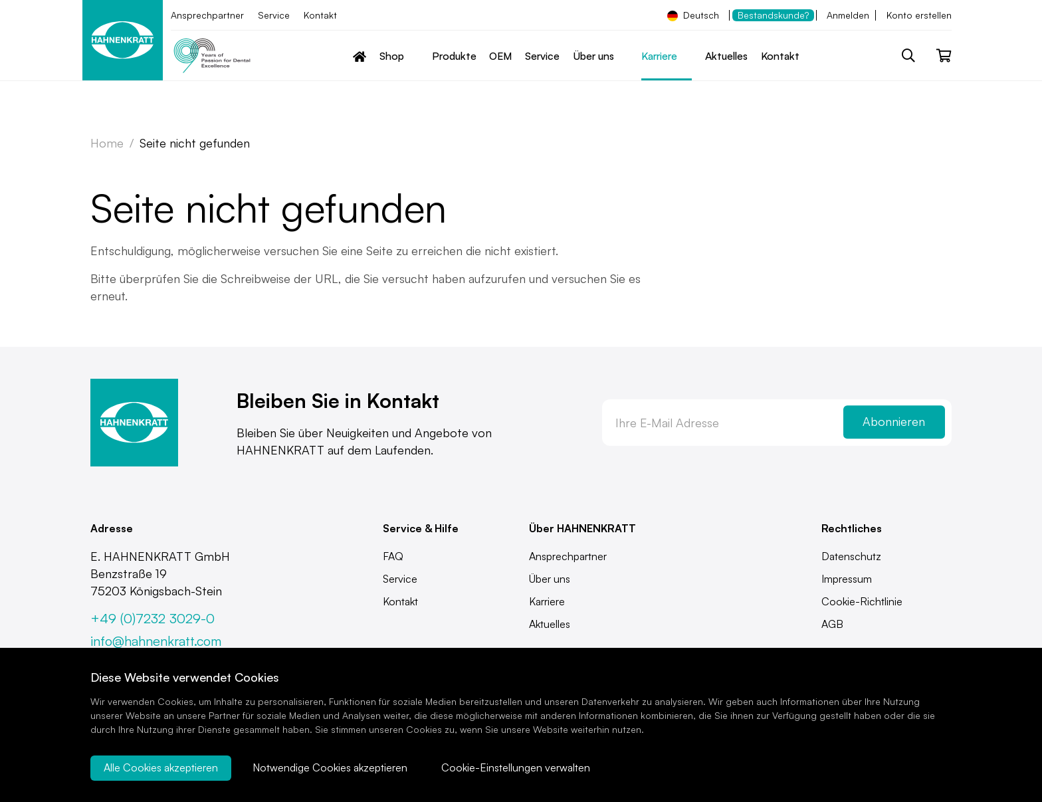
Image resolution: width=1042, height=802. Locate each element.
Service (274, 15)
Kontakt (320, 15)
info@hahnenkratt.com (155, 641)
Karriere (547, 601)
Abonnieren (894, 422)
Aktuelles (726, 55)
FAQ (393, 556)
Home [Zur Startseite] (107, 143)
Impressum (846, 578)
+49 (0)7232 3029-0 (152, 618)
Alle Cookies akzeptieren (161, 768)
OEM (500, 55)
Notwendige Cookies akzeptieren (330, 768)
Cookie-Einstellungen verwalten (516, 768)
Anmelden (848, 15)
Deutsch (693, 15)
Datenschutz (851, 556)
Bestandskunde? (773, 15)
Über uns (549, 578)
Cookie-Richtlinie (861, 601)
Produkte (454, 55)
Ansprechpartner (207, 15)
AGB (832, 624)
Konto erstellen (919, 15)
